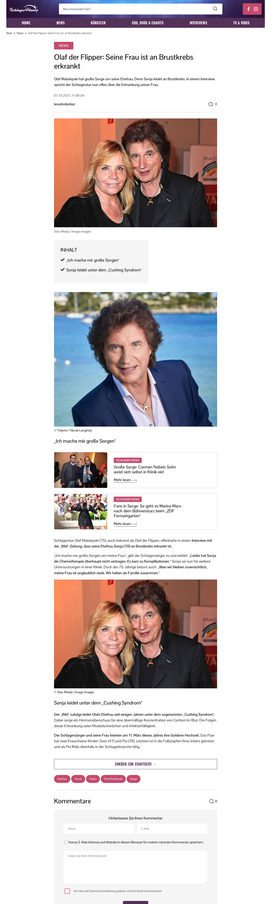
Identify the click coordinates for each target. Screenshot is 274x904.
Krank (78, 779)
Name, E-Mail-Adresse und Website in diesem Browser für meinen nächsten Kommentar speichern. (136, 842)
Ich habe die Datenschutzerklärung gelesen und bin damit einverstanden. (113, 891)
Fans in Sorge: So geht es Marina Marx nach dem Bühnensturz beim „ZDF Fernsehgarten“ (147, 510)
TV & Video (241, 22)
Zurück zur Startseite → (135, 764)
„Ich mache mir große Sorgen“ (92, 260)
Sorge (133, 779)
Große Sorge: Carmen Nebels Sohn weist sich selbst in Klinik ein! (145, 469)
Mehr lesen (125, 480)
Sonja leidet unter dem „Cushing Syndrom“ (104, 270)
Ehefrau (62, 779)
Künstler (98, 22)
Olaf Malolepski (113, 779)
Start (9, 33)
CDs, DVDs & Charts (148, 22)
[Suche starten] (215, 9)
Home (26, 22)
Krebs (92, 779)
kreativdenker (64, 104)
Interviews (198, 22)
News (60, 22)
